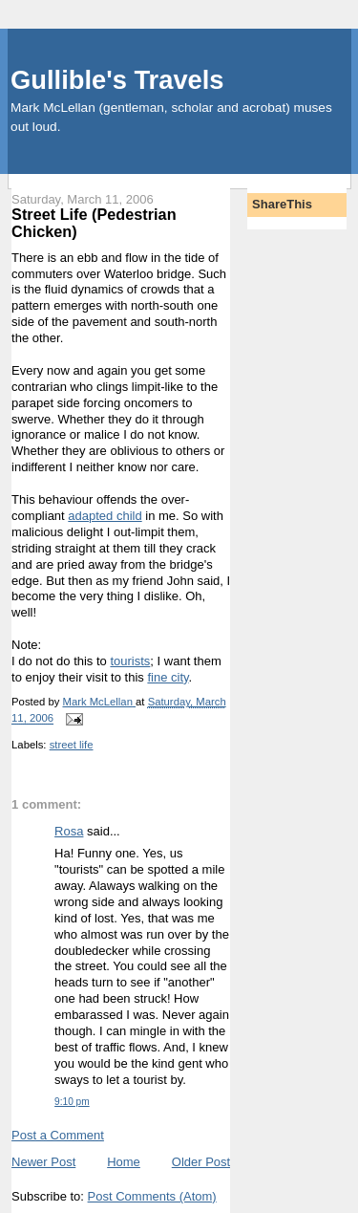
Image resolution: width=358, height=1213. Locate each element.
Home (123, 1162)
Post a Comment (57, 1135)
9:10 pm (72, 1101)
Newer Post (43, 1162)
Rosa (68, 831)
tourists (130, 661)
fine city (167, 677)
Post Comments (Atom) (152, 1196)
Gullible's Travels (117, 80)
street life (72, 744)
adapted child (104, 516)
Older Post (201, 1162)
